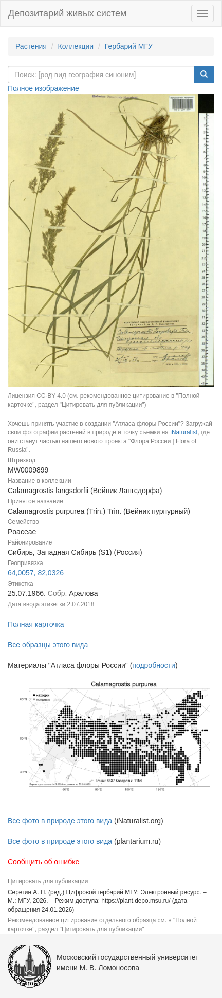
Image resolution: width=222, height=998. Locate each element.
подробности (153, 665)
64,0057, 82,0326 (36, 573)
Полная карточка (36, 624)
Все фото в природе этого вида (60, 820)
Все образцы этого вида (48, 645)
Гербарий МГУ (129, 46)
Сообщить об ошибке (43, 862)
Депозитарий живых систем (67, 13)
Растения (31, 46)
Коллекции (76, 46)
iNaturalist (183, 432)
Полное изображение (43, 88)
